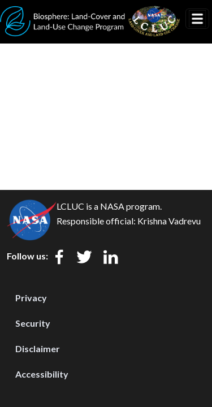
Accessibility (41, 374)
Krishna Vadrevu (169, 220)
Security (32, 323)
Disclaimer (37, 348)
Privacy (31, 297)
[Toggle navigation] (197, 18)
